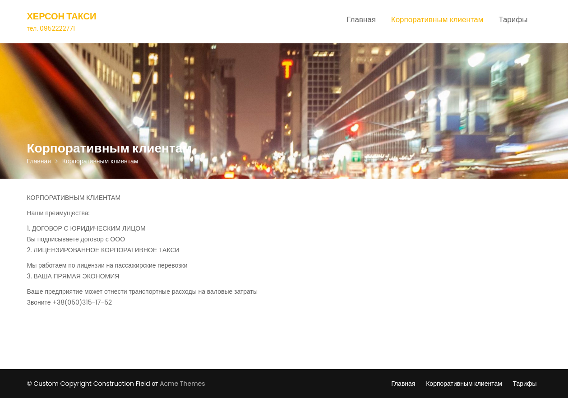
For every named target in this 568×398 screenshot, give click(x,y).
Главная (361, 19)
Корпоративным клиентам (437, 19)
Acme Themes (182, 383)
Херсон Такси (62, 16)
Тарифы (513, 19)
